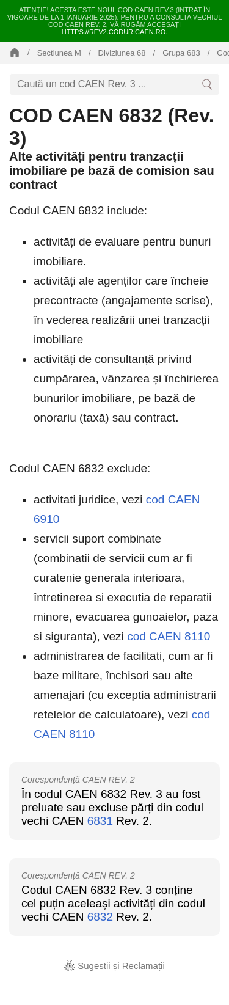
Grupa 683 (181, 52)
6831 (100, 820)
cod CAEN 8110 (168, 636)
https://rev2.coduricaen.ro (114, 31)
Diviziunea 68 (122, 52)
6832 (100, 916)
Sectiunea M (59, 52)
